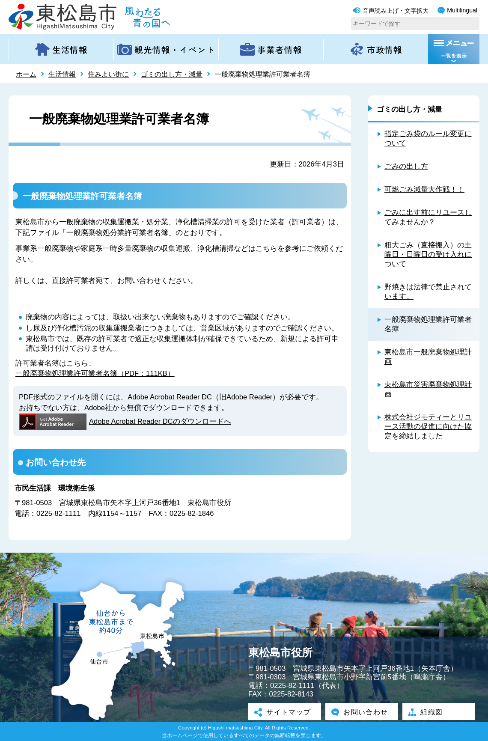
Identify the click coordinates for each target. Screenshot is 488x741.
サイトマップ (284, 712)
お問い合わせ (361, 712)
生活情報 (62, 74)
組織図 (427, 712)
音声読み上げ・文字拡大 (390, 10)
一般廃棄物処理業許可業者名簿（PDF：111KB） (95, 373)
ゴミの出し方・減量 (171, 74)
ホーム (26, 74)
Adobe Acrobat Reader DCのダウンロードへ (125, 421)
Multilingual (457, 10)
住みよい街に (108, 74)
